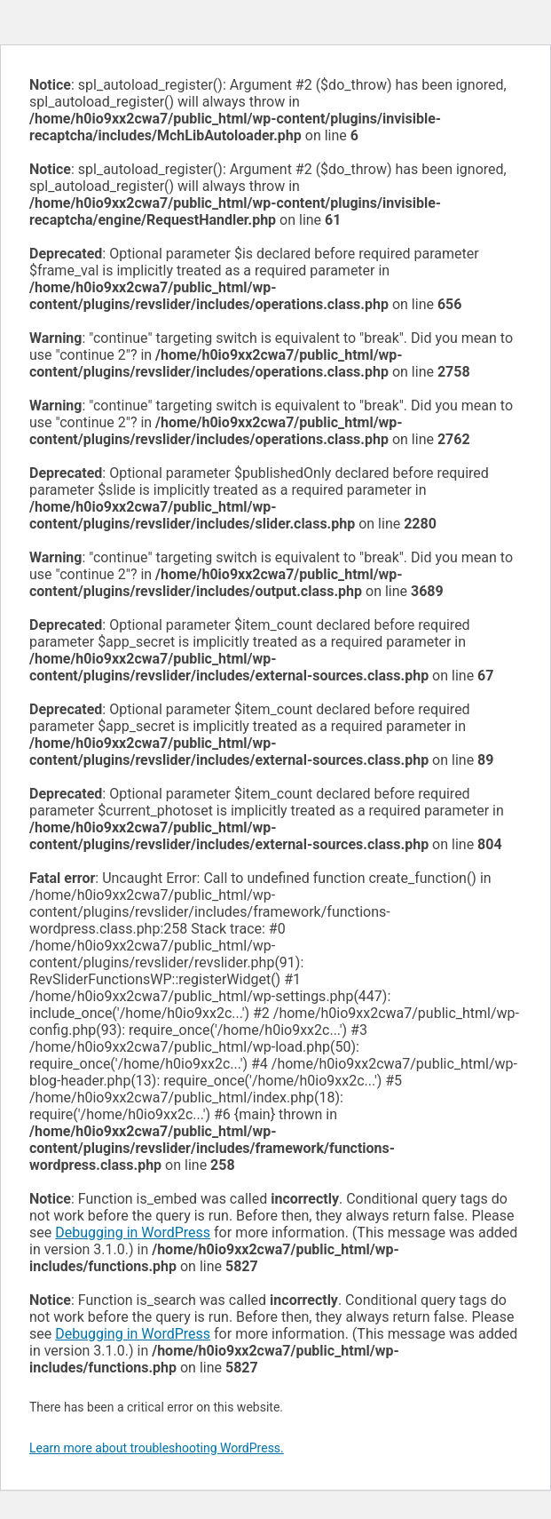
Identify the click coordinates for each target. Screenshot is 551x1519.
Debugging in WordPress (132, 1232)
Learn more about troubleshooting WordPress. (156, 1448)
